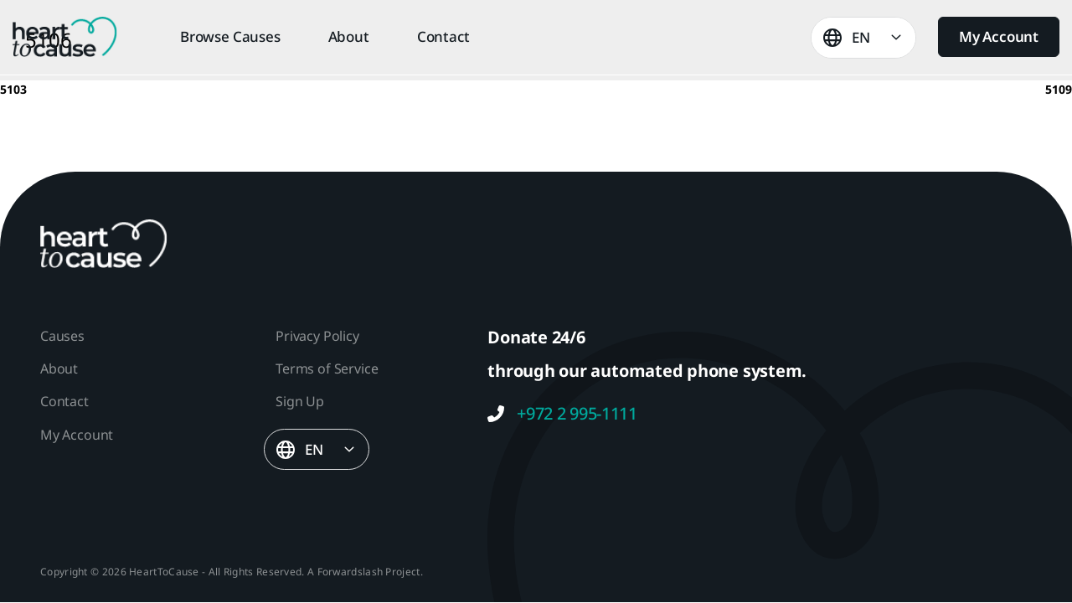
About (348, 36)
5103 (13, 89)
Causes (62, 336)
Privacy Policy (317, 336)
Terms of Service (327, 368)
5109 (1058, 89)
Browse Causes (230, 36)
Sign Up (300, 401)
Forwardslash (350, 571)
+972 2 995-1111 (562, 414)
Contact (443, 36)
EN (861, 37)
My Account (998, 36)
